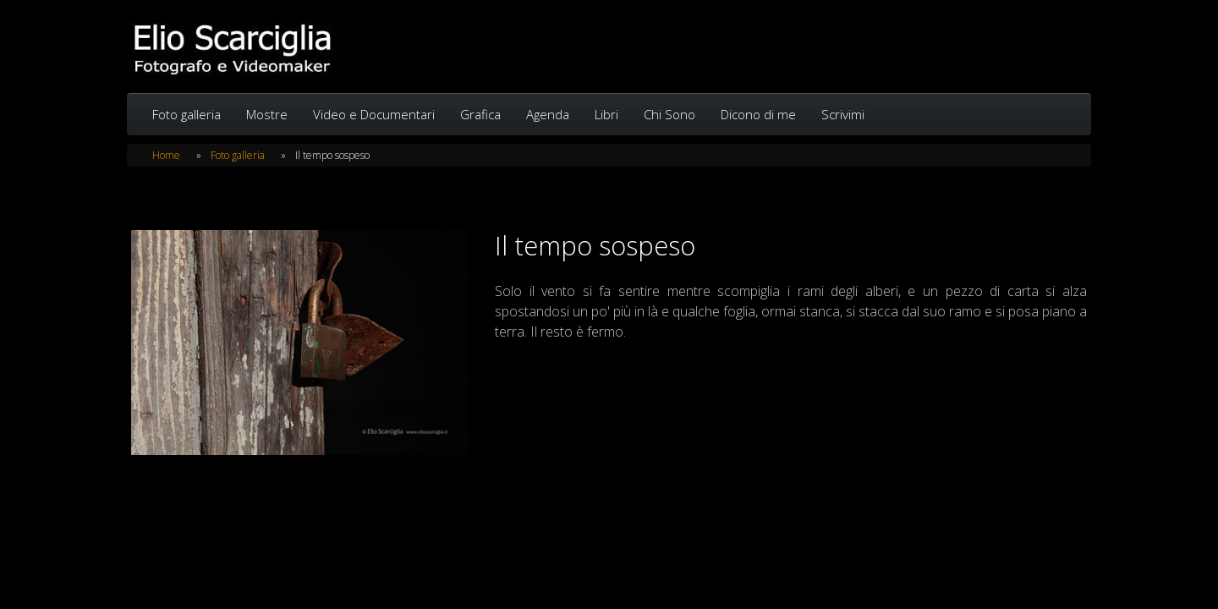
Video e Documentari (374, 114)
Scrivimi (842, 114)
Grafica (480, 114)
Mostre (267, 114)
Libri (606, 114)
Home (166, 155)
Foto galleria (186, 114)
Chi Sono (669, 114)
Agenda (547, 114)
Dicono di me (758, 114)
